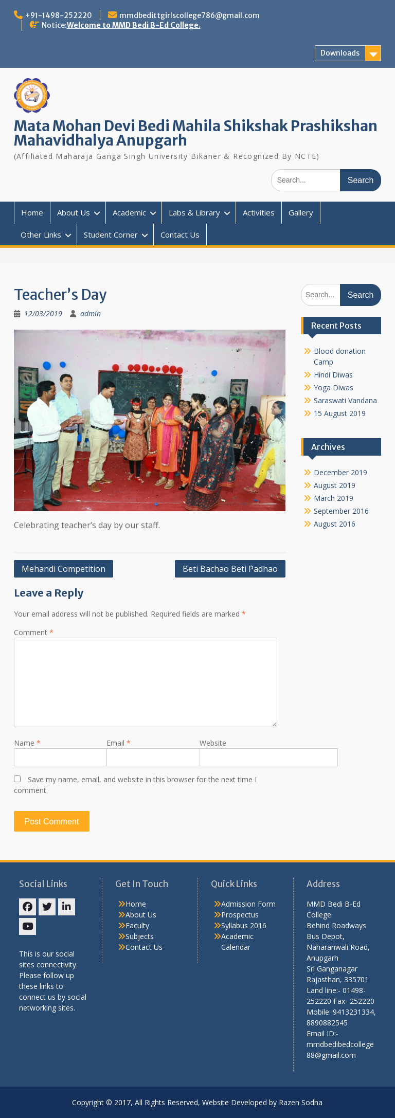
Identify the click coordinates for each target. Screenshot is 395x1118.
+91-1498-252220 (58, 15)
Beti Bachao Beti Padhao (230, 568)
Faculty (137, 925)
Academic (129, 212)
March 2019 (333, 498)
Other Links (41, 234)
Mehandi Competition (63, 568)
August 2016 (334, 524)
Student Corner (111, 234)
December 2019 (340, 472)
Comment (33, 632)
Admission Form (248, 904)
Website (213, 743)
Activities (259, 212)
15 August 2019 (340, 413)
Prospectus (240, 914)
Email (118, 743)
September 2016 (341, 511)
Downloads (340, 53)
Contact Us (180, 234)
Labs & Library (194, 212)
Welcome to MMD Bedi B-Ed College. (134, 25)
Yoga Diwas (333, 387)
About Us (73, 212)
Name (27, 743)
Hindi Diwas (333, 375)
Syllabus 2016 (243, 925)
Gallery (301, 212)
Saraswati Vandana (345, 400)
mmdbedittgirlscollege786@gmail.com (189, 15)
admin (90, 313)
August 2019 (334, 485)
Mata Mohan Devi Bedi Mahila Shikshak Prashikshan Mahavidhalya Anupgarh (196, 133)
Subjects (139, 936)
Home (32, 212)
